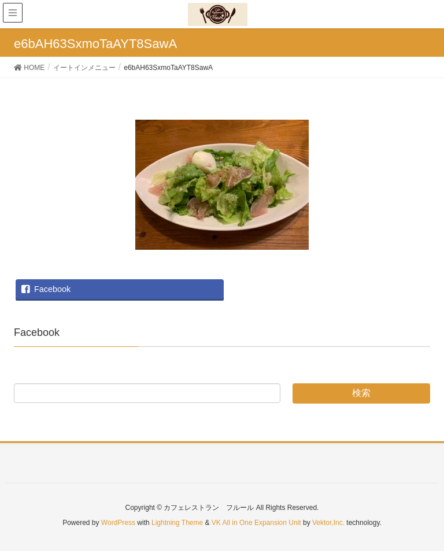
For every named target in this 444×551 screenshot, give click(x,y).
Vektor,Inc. (328, 523)
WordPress (118, 523)
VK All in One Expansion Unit (256, 523)
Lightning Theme (177, 523)
